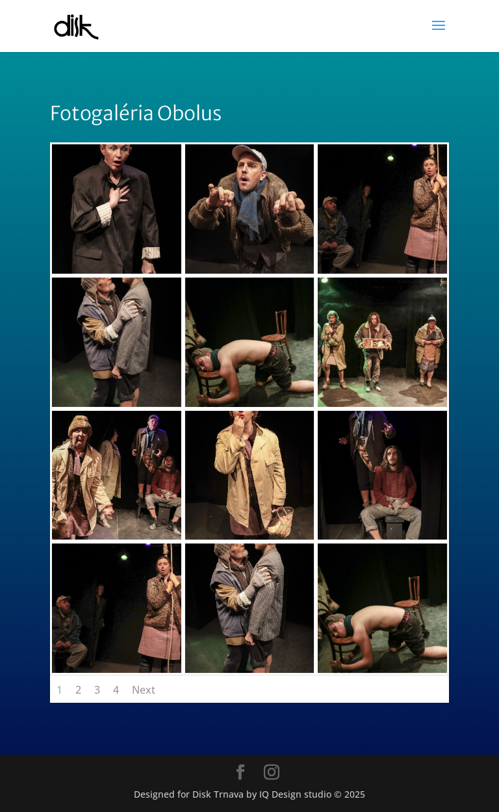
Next (143, 690)
